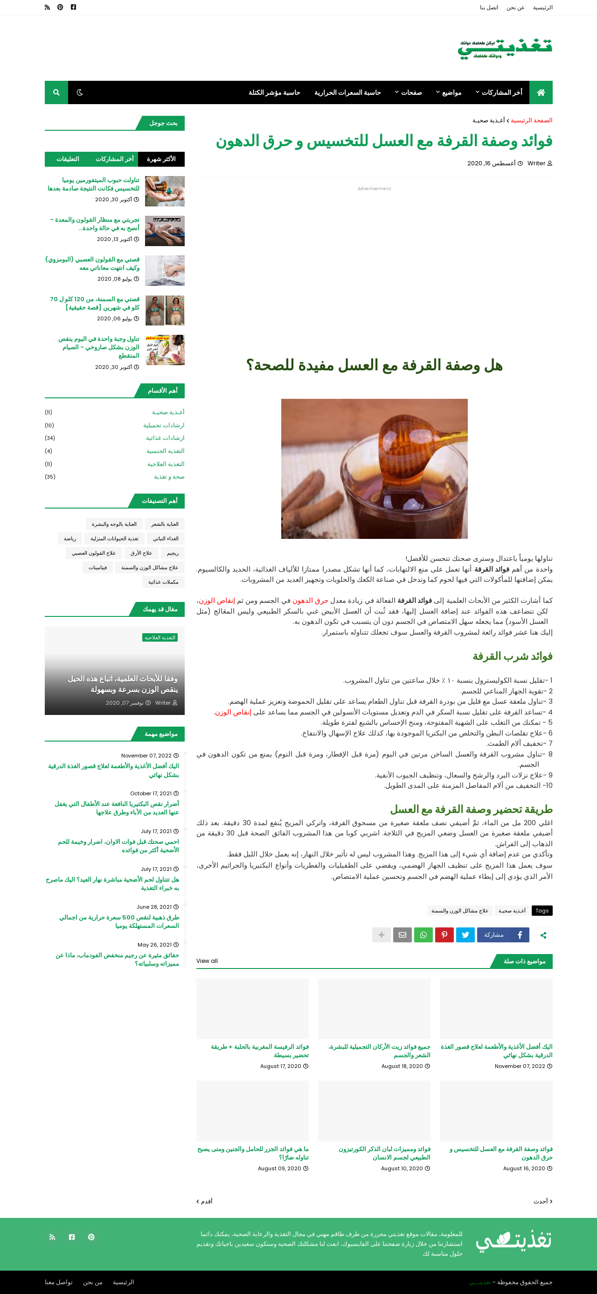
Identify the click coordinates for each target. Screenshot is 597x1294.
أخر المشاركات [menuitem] (502, 92)
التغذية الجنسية (115, 451)
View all (207, 961)
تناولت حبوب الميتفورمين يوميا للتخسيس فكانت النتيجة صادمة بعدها (93, 184)
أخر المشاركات (115, 159)
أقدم (207, 1201)
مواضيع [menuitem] (452, 92)
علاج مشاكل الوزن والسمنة (460, 910)
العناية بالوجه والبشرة (114, 524)
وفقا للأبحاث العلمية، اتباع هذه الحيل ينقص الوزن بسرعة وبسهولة (123, 684)
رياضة (70, 538)
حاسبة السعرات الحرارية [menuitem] (347, 92)
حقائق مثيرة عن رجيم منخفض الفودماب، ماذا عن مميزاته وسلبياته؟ (117, 959)
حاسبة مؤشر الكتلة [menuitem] (274, 92)
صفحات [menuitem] (411, 92)
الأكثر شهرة (161, 159)
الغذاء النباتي (166, 538)
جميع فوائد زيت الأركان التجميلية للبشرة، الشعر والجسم (379, 1051)
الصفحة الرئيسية (532, 120)
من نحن (93, 1282)
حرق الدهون (310, 600)
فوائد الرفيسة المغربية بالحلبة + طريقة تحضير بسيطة (260, 1051)
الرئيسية (543, 7)
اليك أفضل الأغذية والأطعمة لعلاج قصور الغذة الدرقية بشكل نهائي (497, 1051)
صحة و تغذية (115, 476)
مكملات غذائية (163, 582)
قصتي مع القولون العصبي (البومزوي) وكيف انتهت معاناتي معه (92, 263)
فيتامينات (98, 567)
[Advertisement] (374, 256)
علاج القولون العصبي (94, 553)
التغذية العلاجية (115, 464)
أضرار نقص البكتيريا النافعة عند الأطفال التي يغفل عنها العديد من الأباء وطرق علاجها (117, 808)
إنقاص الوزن (217, 600)
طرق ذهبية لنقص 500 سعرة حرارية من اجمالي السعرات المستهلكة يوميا (119, 921)
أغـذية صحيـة (488, 120)
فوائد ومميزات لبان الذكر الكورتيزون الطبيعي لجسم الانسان (384, 1153)
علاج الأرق (142, 553)
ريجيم (173, 553)
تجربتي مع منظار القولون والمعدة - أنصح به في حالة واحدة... (94, 224)
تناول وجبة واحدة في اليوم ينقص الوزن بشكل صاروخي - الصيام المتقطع (98, 347)
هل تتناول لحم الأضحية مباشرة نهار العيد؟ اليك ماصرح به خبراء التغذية (112, 884)
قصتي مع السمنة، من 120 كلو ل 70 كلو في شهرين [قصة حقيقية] (94, 303)
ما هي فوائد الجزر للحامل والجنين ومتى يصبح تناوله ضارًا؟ (253, 1153)
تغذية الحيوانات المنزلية (114, 538)
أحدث (541, 1201)
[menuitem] (541, 92)
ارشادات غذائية (115, 438)
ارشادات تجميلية (115, 426)
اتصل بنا (489, 7)
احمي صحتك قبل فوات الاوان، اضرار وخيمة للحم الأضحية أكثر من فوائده (118, 846)
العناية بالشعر (165, 524)
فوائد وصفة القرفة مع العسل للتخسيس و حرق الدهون (501, 1153)
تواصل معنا (59, 1282)
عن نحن (516, 7)
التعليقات (67, 159)
